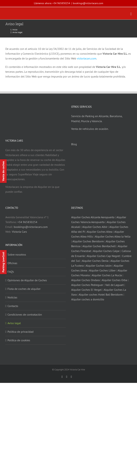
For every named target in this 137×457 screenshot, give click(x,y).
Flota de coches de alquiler (23, 289)
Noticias (12, 297)
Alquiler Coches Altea (99, 231)
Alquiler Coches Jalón (99, 265)
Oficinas (12, 263)
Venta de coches (3, 171)
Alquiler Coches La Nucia (107, 275)
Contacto (12, 306)
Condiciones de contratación (24, 314)
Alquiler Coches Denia (95, 261)
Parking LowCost (3, 262)
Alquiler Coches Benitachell (99, 246)
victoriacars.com (86, 58)
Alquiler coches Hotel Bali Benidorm (101, 294)
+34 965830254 (61, 3)
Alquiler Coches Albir (94, 227)
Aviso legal (14, 323)
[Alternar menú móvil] (131, 14)
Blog (74, 144)
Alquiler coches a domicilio (87, 299)
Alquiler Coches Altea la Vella (112, 236)
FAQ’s (10, 271)
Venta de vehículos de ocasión (89, 129)
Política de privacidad (20, 331)
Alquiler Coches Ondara (85, 280)
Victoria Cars (19, 231)
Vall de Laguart (114, 285)
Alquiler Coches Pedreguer (87, 285)
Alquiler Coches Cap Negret (103, 256)
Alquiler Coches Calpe (106, 251)
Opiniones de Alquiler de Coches (27, 280)
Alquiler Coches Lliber (102, 270)
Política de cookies (18, 340)
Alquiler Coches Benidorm (88, 241)
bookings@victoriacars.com (88, 3)
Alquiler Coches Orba (114, 280)
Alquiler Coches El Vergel (86, 289)
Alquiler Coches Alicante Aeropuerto (93, 217)
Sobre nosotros (16, 254)
